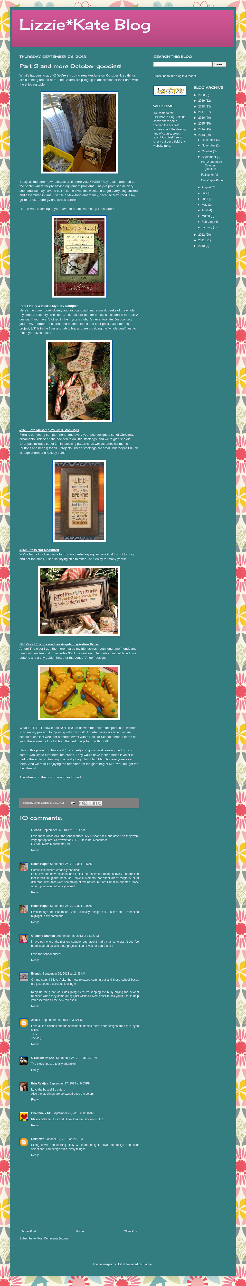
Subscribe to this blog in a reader (174, 76)
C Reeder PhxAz (43, 1058)
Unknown (37, 1139)
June (205, 199)
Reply (35, 850)
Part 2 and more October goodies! (211, 165)
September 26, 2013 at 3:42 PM (62, 1020)
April (205, 210)
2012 (202, 234)
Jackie (35, 1020)
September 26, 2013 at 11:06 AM (71, 864)
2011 (202, 240)
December (209, 140)
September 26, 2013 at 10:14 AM (64, 830)
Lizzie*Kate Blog (85, 24)
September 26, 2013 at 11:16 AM (77, 936)
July (205, 193)
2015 (202, 123)
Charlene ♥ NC (41, 1113)
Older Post (131, 1231)
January (207, 227)
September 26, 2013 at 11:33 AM (64, 973)
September (209, 157)
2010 (202, 246)
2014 (202, 129)
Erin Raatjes (39, 1083)
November (209, 145)
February (208, 221)
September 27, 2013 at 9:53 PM (69, 1083)
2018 (202, 106)
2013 (202, 135)
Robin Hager (39, 864)
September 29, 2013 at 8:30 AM (73, 1113)
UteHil (121, 1264)
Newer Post (28, 1231)
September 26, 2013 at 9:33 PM (76, 1058)
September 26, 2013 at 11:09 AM (71, 906)
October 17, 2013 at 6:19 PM (64, 1139)
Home (80, 1231)
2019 (202, 100)
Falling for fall (209, 174)
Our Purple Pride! (212, 180)
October (207, 151)
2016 (202, 117)
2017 (202, 112)
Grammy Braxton (43, 936)
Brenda (36, 973)
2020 (202, 95)
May (205, 204)
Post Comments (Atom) (52, 1238)
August (207, 187)
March (206, 216)
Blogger (147, 1264)
